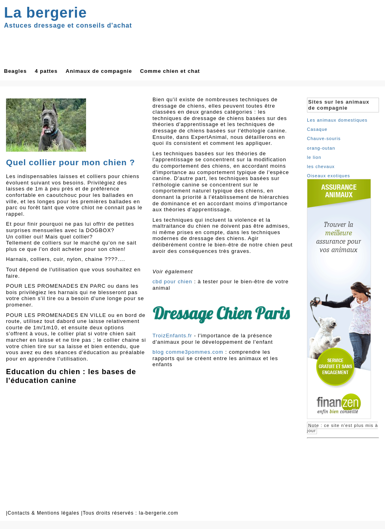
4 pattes (46, 71)
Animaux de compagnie (99, 71)
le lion (314, 157)
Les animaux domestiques (337, 120)
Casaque (317, 129)
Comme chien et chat (170, 71)
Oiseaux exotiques (328, 175)
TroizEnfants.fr (172, 336)
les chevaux (321, 166)
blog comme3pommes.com (187, 352)
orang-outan (321, 148)
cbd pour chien (172, 282)
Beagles (15, 71)
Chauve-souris (324, 138)
